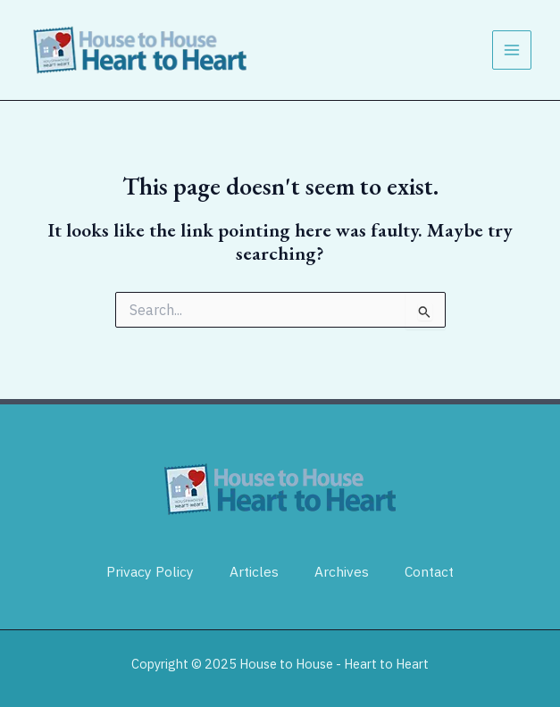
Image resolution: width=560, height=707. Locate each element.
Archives (341, 571)
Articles (254, 571)
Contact (429, 571)
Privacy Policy (150, 571)
